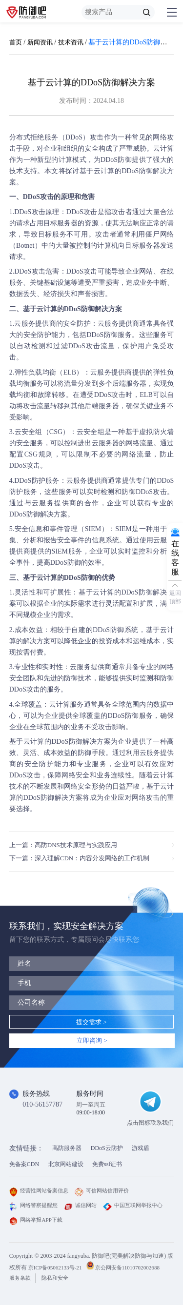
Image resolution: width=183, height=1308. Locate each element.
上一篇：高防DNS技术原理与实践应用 (67, 845)
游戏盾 (140, 1151)
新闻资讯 (42, 42)
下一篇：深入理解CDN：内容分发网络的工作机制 (85, 858)
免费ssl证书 (107, 1167)
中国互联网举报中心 (41, 1223)
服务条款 (21, 1280)
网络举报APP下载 (107, 1223)
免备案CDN (24, 1167)
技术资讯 (74, 42)
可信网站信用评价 (108, 1193)
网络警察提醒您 (35, 1208)
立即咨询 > (92, 1043)
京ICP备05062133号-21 (57, 1270)
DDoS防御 (116, 159)
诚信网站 (84, 1208)
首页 (16, 42)
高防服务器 (66, 1151)
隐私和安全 (59, 1280)
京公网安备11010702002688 (134, 1270)
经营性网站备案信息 (41, 1193)
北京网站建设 (65, 1167)
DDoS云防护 (107, 1151)
